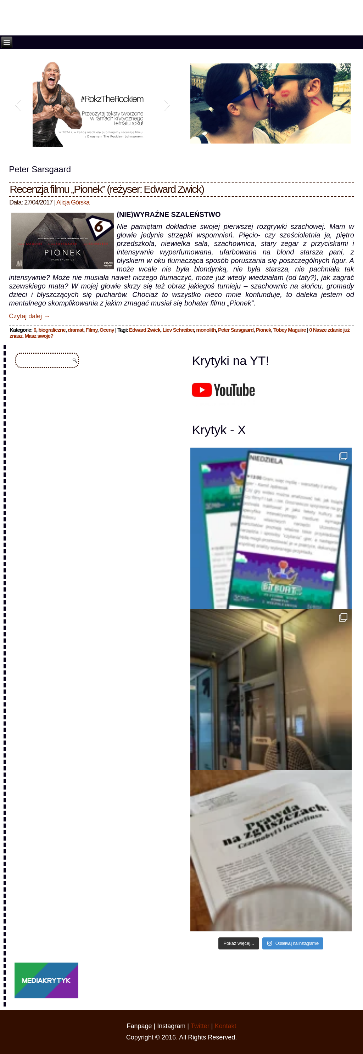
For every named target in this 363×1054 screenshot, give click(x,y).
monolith (206, 330)
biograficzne (51, 330)
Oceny (107, 330)
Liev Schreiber (178, 330)
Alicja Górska (72, 202)
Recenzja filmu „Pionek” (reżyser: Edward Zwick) (107, 189)
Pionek (263, 330)
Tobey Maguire (289, 330)
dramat (75, 330)
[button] (17, 104)
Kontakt (225, 1026)
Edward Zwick (144, 330)
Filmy (91, 330)
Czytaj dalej (29, 316)
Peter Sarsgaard (235, 330)
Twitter (200, 1026)
